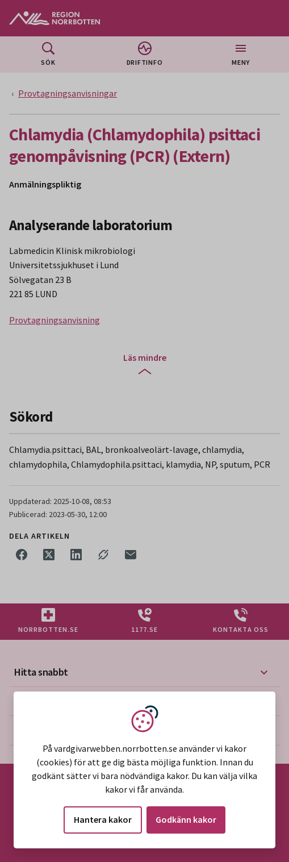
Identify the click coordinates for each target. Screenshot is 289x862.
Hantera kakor (103, 819)
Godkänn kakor (186, 819)
